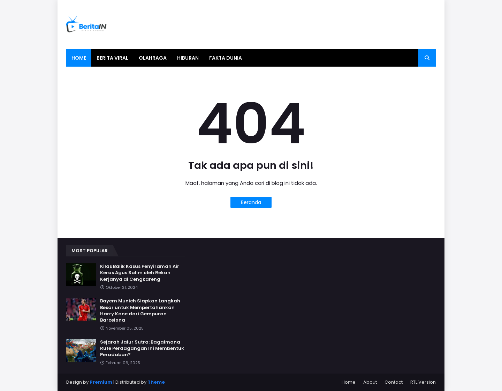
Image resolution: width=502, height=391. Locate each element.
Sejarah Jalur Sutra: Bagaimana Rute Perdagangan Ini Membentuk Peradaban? (142, 348)
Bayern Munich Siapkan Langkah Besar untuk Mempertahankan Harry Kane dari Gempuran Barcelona (140, 310)
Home (349, 382)
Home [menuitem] (78, 57)
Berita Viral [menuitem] (112, 57)
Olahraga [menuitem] (153, 57)
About (370, 382)
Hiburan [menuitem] (188, 57)
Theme (156, 382)
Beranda (251, 202)
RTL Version (423, 382)
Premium (101, 382)
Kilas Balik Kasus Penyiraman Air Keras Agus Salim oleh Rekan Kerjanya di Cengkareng (139, 272)
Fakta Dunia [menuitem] (225, 57)
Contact (394, 382)
